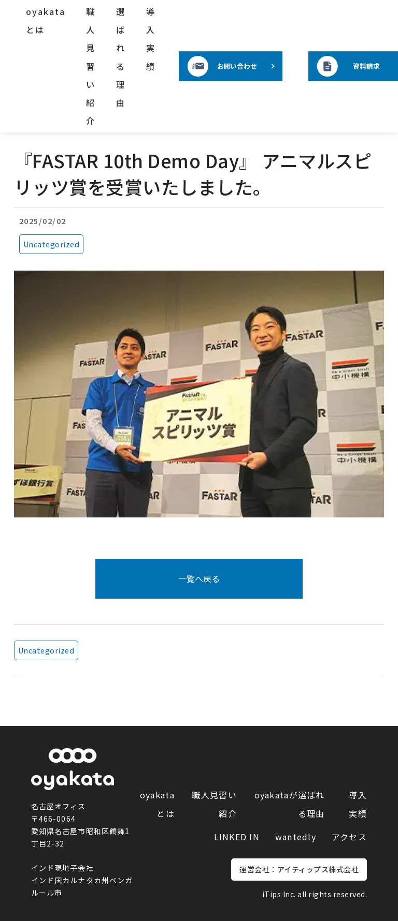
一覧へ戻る (199, 578)
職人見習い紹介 (90, 66)
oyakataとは (45, 20)
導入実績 (150, 38)
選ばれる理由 (120, 57)
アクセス (349, 836)
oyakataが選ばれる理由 (289, 804)
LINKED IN (237, 836)
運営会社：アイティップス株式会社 (299, 869)
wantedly (295, 836)
